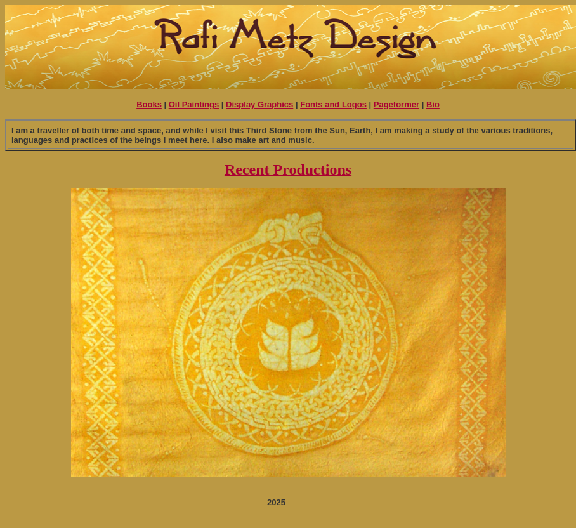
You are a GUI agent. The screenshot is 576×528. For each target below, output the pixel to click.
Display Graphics (259, 104)
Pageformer (396, 104)
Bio (433, 104)
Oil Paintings (194, 104)
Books (149, 104)
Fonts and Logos (333, 104)
